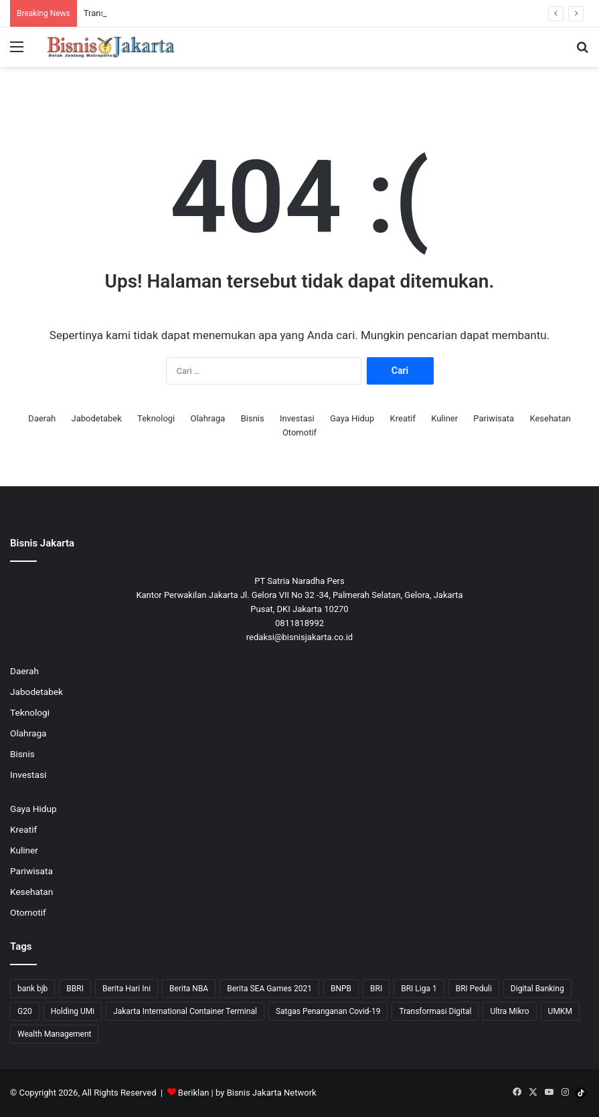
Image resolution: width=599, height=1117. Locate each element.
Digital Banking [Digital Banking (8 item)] (537, 988)
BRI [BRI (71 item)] (376, 988)
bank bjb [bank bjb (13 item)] (32, 988)
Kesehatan (549, 418)
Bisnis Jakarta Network (272, 1093)
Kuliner (444, 418)
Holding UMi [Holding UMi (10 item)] (73, 1011)
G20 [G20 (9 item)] (24, 1011)
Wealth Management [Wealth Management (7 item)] (54, 1034)
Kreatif (403, 418)
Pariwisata (493, 418)
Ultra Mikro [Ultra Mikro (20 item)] (509, 1011)
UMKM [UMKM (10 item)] (560, 1011)
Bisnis (252, 418)
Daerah (42, 418)
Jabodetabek (96, 418)
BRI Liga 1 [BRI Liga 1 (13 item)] (418, 988)
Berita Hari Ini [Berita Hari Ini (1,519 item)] (126, 988)
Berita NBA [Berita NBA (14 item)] (188, 988)
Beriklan (193, 1093)
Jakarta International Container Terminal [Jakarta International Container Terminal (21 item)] (185, 1011)
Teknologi (156, 418)
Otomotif (299, 432)
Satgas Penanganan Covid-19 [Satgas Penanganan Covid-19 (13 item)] (328, 1011)
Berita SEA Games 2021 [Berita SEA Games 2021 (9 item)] (269, 988)
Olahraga (208, 418)
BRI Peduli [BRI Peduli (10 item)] (474, 988)
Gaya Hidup (352, 418)
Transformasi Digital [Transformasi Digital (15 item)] (435, 1011)
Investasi (297, 418)
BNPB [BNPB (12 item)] (341, 988)
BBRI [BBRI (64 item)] (75, 988)
